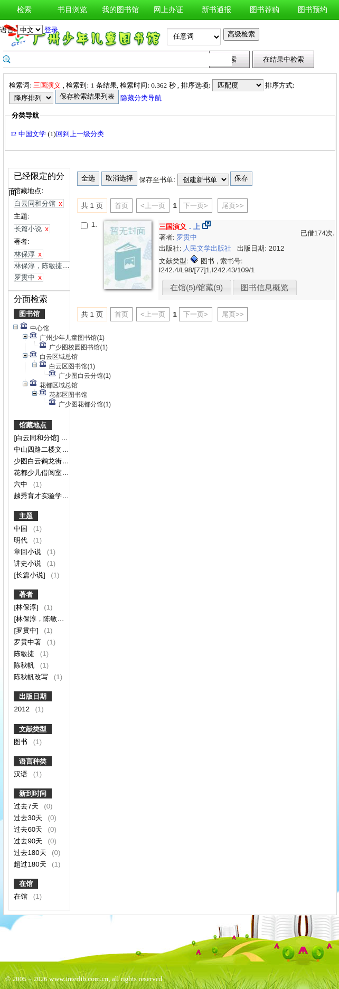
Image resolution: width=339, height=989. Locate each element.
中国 (22, 528)
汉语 (22, 774)
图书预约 (312, 10)
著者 (26, 594)
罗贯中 (186, 237)
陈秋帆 (25, 665)
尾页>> (233, 206)
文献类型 (32, 729)
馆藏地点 (32, 425)
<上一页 (152, 206)
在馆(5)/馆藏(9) (196, 287)
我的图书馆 (120, 10)
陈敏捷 (25, 654)
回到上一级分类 (80, 134)
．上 (179, 227)
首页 (121, 206)
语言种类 (32, 761)
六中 (22, 484)
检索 (24, 10)
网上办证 (168, 10)
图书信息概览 (264, 287)
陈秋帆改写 (32, 677)
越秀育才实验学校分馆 (49, 496)
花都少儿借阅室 (39, 473)
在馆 (26, 884)
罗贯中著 (28, 642)
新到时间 (32, 793)
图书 (22, 742)
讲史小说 (28, 563)
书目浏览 (72, 10)
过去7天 (27, 806)
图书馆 (29, 314)
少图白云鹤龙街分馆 (46, 461)
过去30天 (29, 818)
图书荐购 (264, 10)
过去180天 (31, 853)
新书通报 (216, 10)
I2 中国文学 (29, 134)
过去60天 (29, 829)
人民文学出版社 (208, 248)
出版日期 (32, 696)
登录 (51, 30)
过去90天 (29, 841)
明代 (22, 540)
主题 (26, 516)
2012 (22, 709)
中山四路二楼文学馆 (46, 449)
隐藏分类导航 (141, 98)
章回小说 (28, 552)
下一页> (195, 206)
